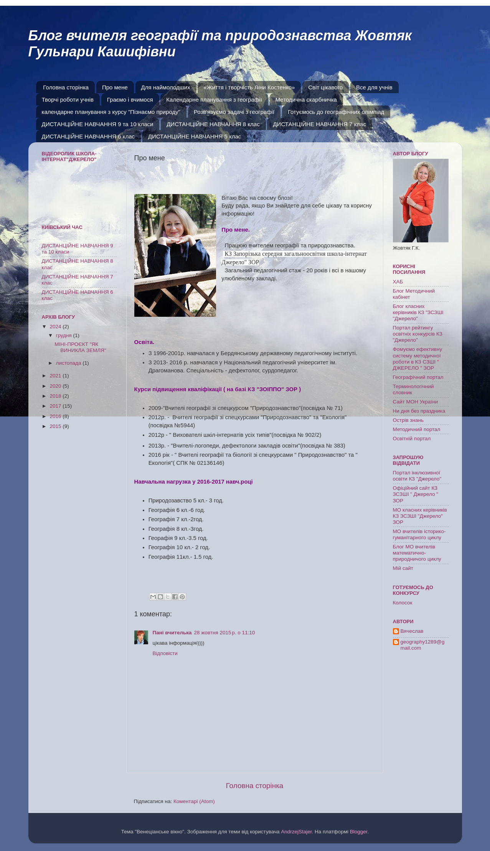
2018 (56, 396)
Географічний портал (418, 377)
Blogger (359, 832)
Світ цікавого (325, 87)
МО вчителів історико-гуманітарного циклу (419, 534)
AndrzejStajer (296, 832)
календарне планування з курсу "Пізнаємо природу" (111, 112)
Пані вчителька (172, 632)
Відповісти (165, 653)
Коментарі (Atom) (194, 801)
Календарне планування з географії (214, 99)
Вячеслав (412, 631)
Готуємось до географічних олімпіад (336, 112)
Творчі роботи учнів (68, 99)
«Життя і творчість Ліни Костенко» (249, 87)
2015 (56, 426)
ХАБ (398, 282)
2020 (56, 386)
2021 (56, 376)
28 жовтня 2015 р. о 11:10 (224, 632)
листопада (69, 363)
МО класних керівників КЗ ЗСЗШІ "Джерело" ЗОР (420, 516)
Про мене (115, 87)
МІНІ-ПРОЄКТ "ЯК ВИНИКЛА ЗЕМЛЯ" (80, 347)
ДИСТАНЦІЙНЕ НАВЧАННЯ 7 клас (319, 124)
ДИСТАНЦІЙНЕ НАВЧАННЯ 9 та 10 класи (97, 124)
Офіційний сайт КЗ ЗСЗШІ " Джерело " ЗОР (416, 494)
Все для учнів (374, 87)
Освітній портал (412, 438)
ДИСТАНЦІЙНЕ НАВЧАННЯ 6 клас (88, 136)
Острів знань (408, 420)
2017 (56, 406)
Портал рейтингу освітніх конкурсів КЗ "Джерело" (417, 334)
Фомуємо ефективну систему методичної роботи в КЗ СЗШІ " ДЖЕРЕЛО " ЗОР (417, 358)
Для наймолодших (165, 87)
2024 (56, 326)
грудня (64, 335)
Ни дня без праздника (419, 411)
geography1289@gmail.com (423, 645)
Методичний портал (417, 429)
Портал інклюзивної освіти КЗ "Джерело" (417, 476)
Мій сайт (403, 568)
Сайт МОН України (415, 402)
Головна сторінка (66, 87)
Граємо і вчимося (130, 99)
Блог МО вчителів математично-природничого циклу (417, 553)
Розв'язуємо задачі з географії (234, 112)
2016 (56, 416)
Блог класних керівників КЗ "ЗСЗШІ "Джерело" (418, 312)
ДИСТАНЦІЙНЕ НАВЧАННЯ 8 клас (213, 124)
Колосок (402, 603)
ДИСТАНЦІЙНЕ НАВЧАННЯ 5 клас (194, 136)
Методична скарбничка (306, 99)
